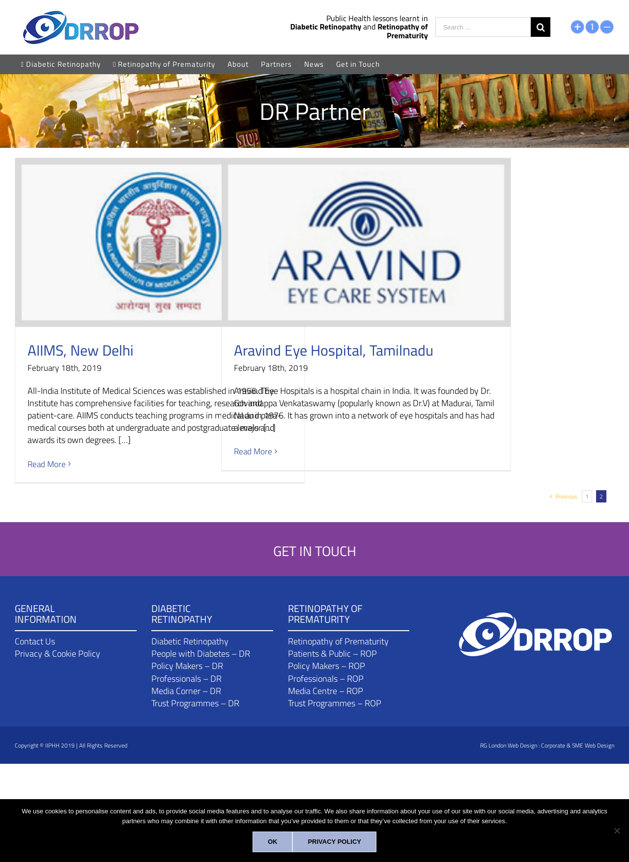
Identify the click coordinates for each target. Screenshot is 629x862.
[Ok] (273, 842)
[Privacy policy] (334, 842)
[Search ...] (483, 27)
